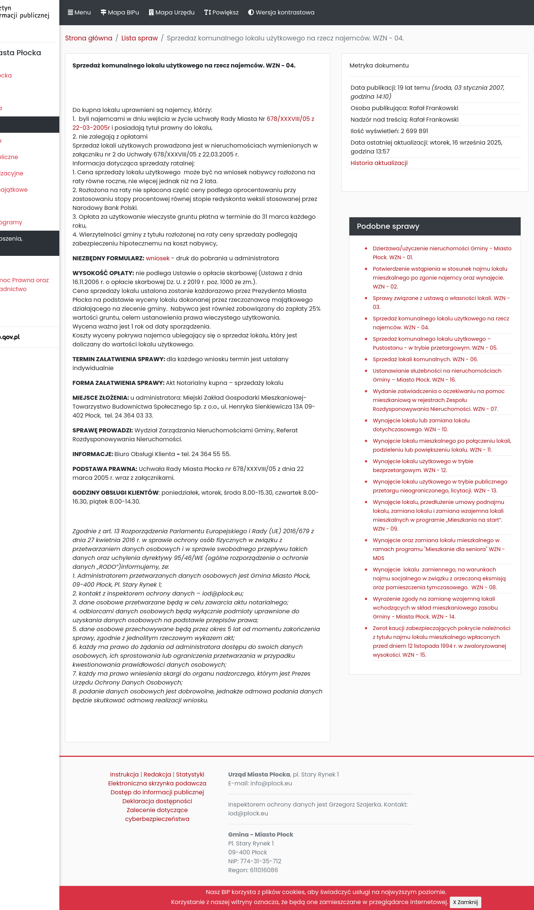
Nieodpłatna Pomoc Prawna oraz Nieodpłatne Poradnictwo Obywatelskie (52, 289)
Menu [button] (131, 12)
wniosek (210, 267)
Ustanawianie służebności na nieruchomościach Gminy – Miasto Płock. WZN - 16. (449, 388)
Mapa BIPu (171, 12)
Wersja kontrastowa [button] (333, 12)
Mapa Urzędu (224, 12)
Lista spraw (192, 38)
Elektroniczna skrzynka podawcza (209, 812)
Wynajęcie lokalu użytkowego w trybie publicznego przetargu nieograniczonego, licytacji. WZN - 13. (450, 526)
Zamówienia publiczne (37, 157)
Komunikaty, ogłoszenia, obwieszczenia (39, 243)
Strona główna (141, 38)
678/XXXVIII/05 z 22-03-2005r (168, 136)
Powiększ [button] (273, 12)
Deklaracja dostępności (209, 829)
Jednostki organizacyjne (39, 173)
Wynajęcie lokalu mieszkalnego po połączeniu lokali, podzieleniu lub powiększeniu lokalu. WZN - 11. (440, 476)
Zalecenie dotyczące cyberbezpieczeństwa (209, 843)
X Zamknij (517, 902)
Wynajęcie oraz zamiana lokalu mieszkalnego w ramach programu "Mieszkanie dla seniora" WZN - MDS (441, 593)
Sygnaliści (18, 314)
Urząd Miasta (23, 124)
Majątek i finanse (29, 140)
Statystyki (242, 803)
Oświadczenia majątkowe (42, 189)
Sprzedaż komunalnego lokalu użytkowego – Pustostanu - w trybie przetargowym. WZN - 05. (453, 347)
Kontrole (16, 206)
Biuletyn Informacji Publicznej (55, 20)
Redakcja (209, 803)
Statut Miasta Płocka (34, 75)
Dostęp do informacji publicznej (209, 821)
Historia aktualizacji (400, 163)
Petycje (14, 264)
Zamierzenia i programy (39, 222)
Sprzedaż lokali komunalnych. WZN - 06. (447, 368)
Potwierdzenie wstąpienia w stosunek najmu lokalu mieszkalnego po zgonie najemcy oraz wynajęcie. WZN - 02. (453, 277)
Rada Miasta (22, 92)
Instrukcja (176, 803)
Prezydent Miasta (29, 108)
